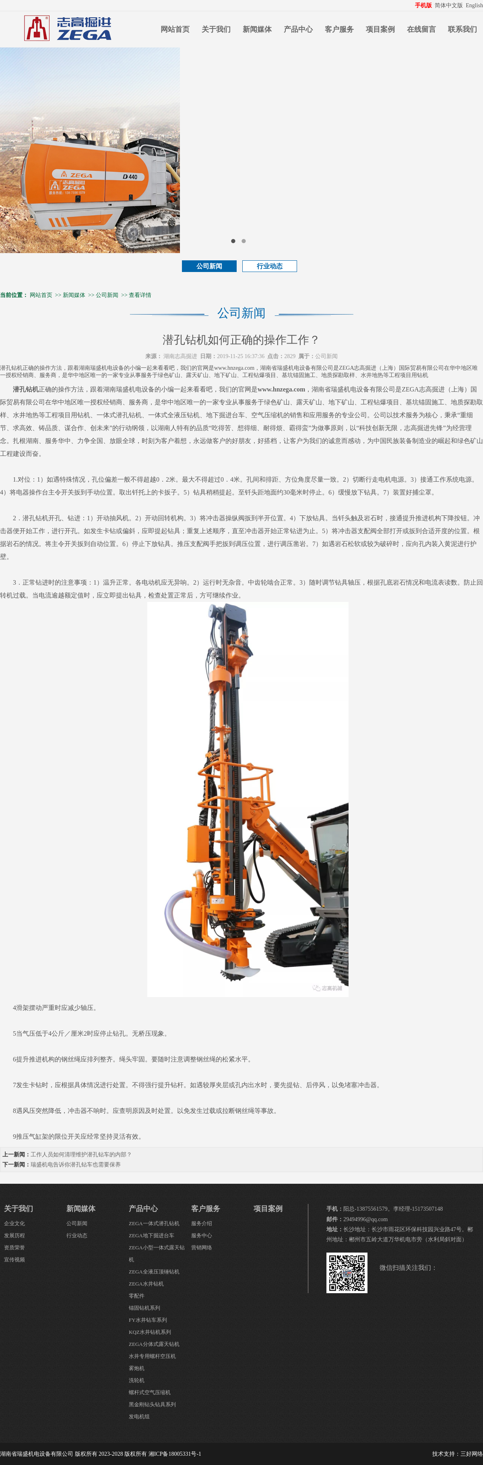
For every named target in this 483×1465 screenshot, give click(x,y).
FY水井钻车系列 (148, 1320)
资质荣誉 (14, 1248)
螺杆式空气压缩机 (150, 1392)
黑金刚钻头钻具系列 (152, 1404)
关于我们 (216, 29)
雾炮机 (136, 1368)
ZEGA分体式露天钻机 (154, 1344)
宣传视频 (14, 1260)
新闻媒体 (257, 29)
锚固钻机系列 (144, 1308)
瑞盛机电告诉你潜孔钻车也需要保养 (76, 1165)
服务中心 (201, 1235)
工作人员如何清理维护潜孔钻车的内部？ (81, 1155)
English (474, 5)
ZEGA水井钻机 (146, 1284)
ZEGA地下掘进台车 (151, 1235)
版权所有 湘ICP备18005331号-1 (162, 1454)
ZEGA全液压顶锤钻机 (154, 1272)
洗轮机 (136, 1380)
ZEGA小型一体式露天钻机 (157, 1254)
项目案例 (380, 29)
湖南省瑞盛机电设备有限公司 (36, 1454)
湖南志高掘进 (180, 356)
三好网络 (471, 1454)
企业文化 (14, 1223)
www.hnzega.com (281, 389)
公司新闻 (209, 266)
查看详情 (140, 295)
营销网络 (201, 1248)
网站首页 (175, 29)
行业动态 (270, 266)
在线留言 (421, 29)
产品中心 (298, 29)
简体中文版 (449, 5)
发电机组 (139, 1416)
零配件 (136, 1296)
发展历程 (14, 1235)
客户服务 (339, 29)
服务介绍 (201, 1223)
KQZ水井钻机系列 (150, 1332)
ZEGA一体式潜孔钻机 (154, 1223)
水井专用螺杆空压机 (152, 1356)
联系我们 (462, 29)
